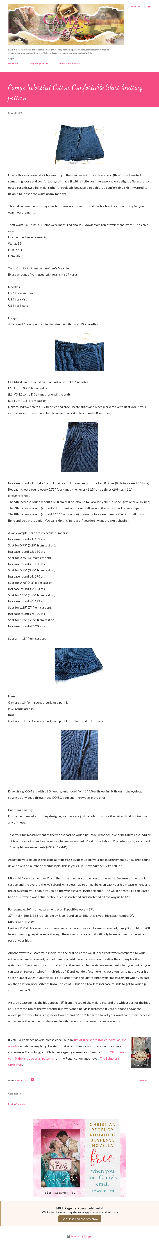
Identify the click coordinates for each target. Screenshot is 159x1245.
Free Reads (14, 63)
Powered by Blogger (79, 1236)
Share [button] (143, 1080)
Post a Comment (17, 1104)
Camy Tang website (38, 63)
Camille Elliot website (68, 63)
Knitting (22, 1080)
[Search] (135, 6)
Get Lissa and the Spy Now (79, 1219)
